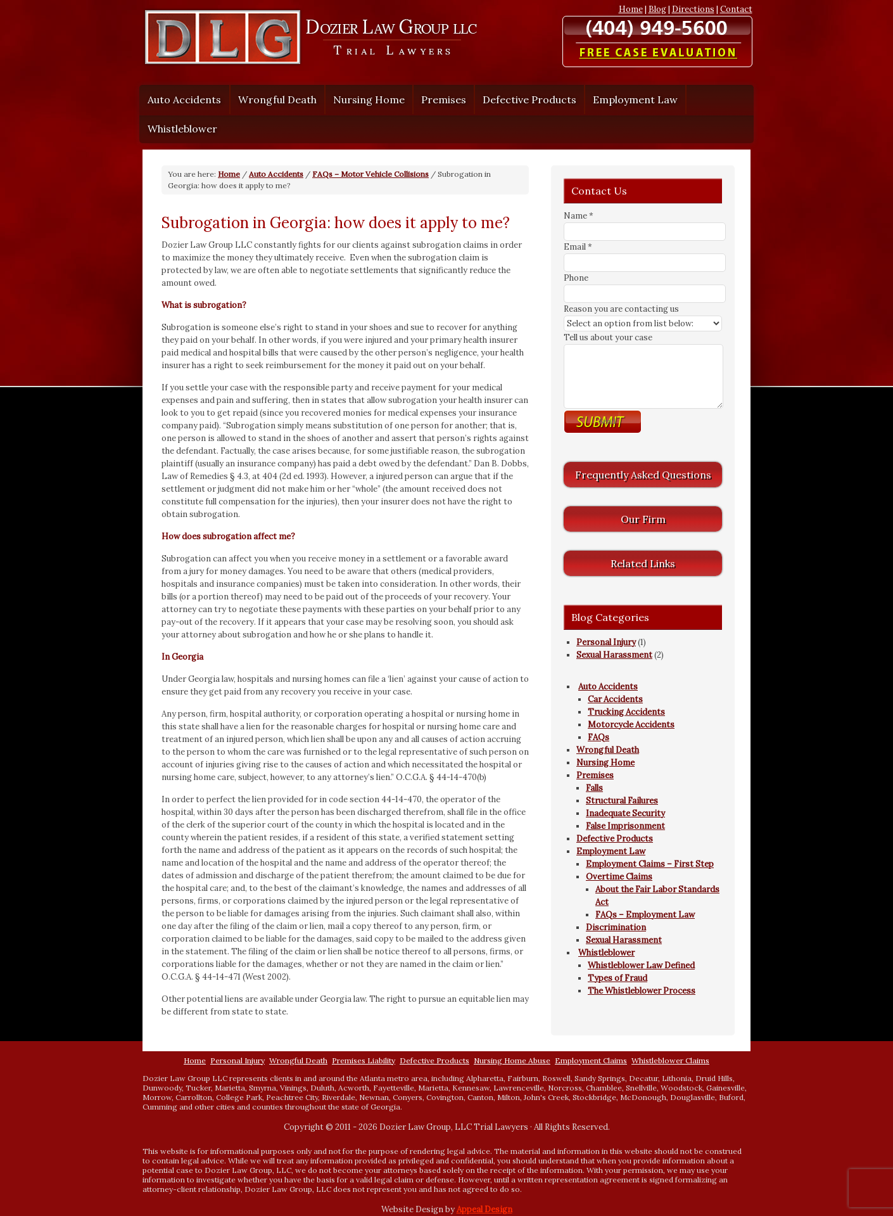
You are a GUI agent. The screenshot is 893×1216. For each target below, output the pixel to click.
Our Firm (643, 519)
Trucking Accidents (626, 712)
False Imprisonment (625, 826)
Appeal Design (484, 1209)
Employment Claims (591, 1060)
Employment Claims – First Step (650, 864)
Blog (657, 9)
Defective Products (529, 99)
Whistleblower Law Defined (641, 965)
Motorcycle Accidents (631, 724)
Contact (736, 9)
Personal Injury (606, 642)
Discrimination (616, 927)
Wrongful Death (277, 99)
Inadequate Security (625, 813)
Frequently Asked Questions (643, 474)
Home (631, 9)
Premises (440, 99)
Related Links (643, 563)
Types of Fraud (617, 978)
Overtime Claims (619, 876)
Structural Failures (622, 800)
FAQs (598, 737)
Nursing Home (369, 99)
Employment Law (632, 99)
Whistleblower (179, 128)
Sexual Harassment (614, 655)
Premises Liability (363, 1060)
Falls (594, 788)
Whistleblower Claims (670, 1060)
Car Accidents (615, 699)
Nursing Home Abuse (512, 1060)
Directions (693, 9)
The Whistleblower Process (641, 990)
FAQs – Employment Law (645, 914)
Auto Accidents (181, 99)
